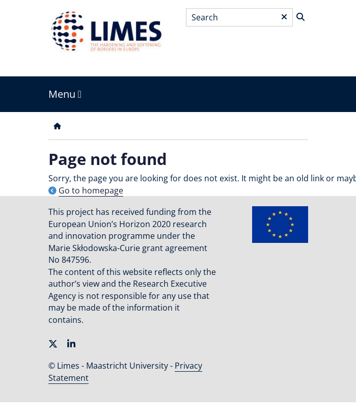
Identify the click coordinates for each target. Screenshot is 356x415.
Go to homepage (91, 190)
